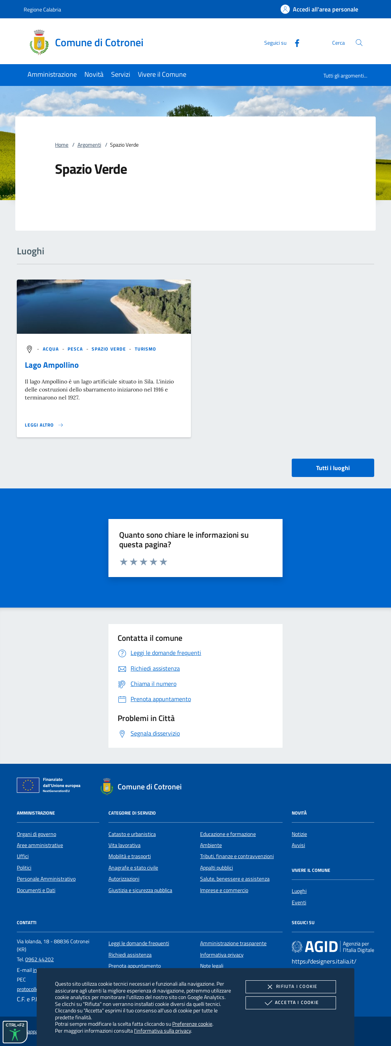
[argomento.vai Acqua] (52, 348)
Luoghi (299, 891)
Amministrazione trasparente (233, 943)
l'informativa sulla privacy (162, 1031)
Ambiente (211, 845)
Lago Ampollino (52, 365)
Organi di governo (36, 834)
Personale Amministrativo (46, 879)
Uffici (23, 856)
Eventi (299, 902)
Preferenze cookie (192, 1024)
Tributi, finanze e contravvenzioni (237, 856)
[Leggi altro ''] (44, 425)
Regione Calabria (42, 9)
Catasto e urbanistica (132, 834)
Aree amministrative (40, 845)
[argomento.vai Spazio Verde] (110, 348)
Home (61, 145)
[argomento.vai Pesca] (76, 348)
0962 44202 (39, 959)
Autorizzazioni (123, 879)
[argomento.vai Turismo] (146, 348)
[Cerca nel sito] (359, 42)
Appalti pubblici (216, 867)
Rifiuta (290, 987)
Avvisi (298, 845)
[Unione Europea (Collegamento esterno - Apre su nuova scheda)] (51, 786)
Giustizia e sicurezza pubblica (140, 890)
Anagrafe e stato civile (133, 867)
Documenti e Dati (36, 890)
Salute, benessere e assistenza (235, 879)
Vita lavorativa (124, 845)
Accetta (291, 1003)
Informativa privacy (222, 955)
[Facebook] (294, 42)
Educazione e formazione (228, 834)
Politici (24, 867)
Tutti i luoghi (333, 467)
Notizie (299, 834)
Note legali (211, 966)
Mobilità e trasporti (129, 856)
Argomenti (89, 145)
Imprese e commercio (224, 890)
